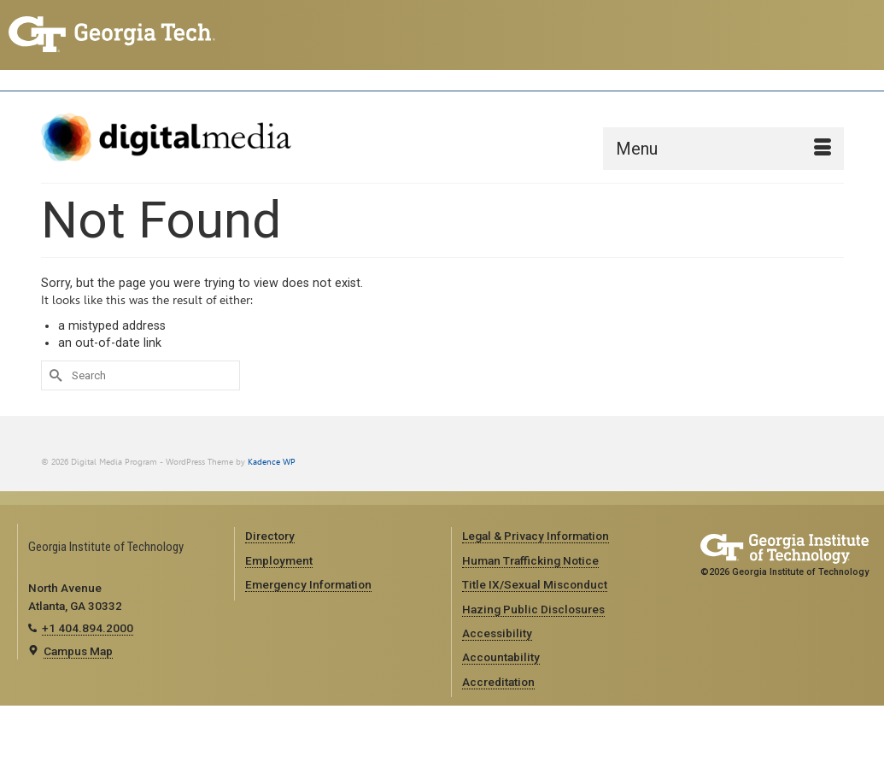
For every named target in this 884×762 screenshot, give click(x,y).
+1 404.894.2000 (87, 628)
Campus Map (78, 651)
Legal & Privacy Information (535, 535)
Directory (270, 535)
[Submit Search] (54, 375)
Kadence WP (272, 461)
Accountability (501, 657)
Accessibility (497, 633)
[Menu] (723, 148)
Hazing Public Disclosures (533, 609)
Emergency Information (308, 584)
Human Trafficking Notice (530, 560)
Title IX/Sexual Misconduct (534, 584)
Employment (279, 560)
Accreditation (498, 682)
